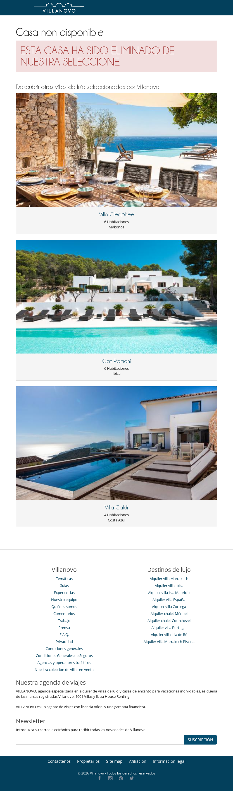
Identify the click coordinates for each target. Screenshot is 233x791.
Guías (64, 585)
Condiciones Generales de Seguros (64, 655)
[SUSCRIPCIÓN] (100, 740)
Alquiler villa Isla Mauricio (169, 592)
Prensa (64, 627)
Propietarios (88, 761)
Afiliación (137, 761)
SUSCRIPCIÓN (200, 739)
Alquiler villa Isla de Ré (169, 634)
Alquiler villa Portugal (168, 627)
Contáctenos (59, 761)
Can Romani (116, 361)
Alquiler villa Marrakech (169, 578)
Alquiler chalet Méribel (169, 613)
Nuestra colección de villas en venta (64, 669)
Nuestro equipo (64, 599)
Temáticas (64, 578)
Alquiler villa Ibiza (169, 585)
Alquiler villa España (169, 599)
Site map (114, 761)
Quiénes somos (64, 606)
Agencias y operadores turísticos (64, 662)
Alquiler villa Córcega (169, 606)
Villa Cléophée (116, 214)
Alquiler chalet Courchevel (169, 620)
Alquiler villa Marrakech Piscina (169, 641)
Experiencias (64, 592)
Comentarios (64, 613)
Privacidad (64, 641)
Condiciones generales (64, 648)
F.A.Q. (64, 634)
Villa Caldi (116, 507)
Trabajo (64, 620)
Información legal (169, 761)
